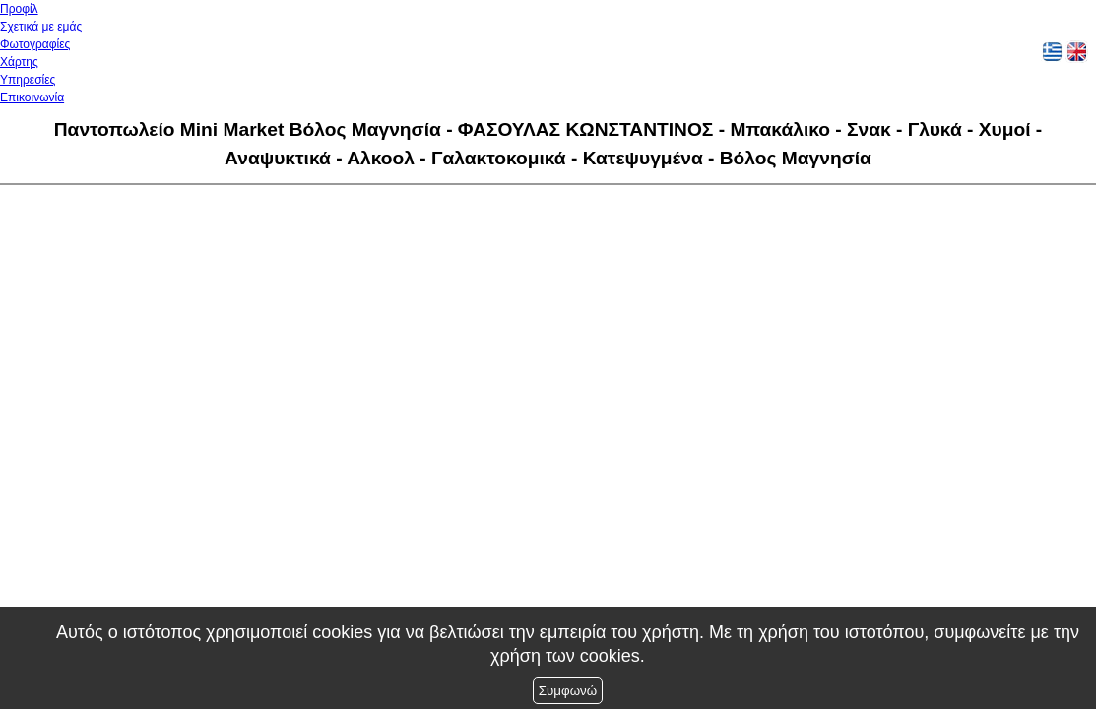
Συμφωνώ (568, 690)
